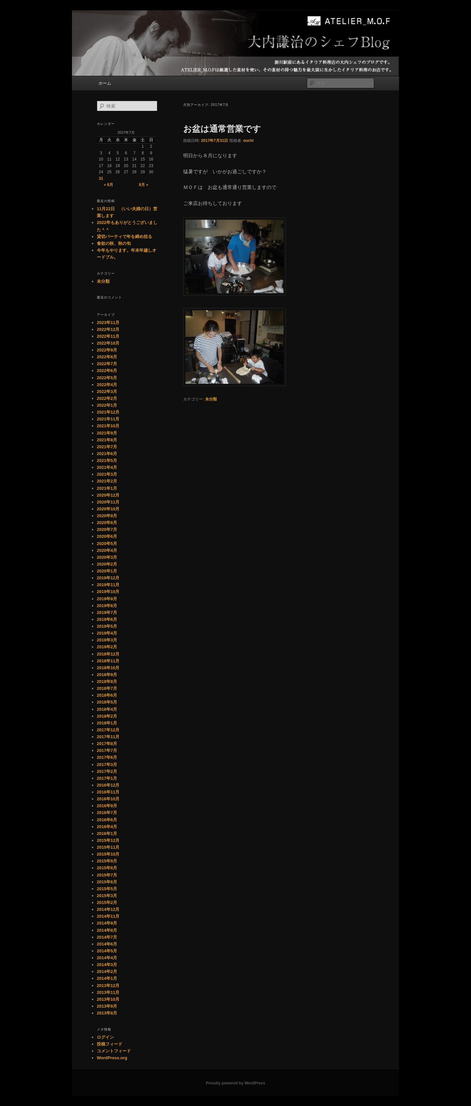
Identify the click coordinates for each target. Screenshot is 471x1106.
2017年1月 (107, 778)
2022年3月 (107, 391)
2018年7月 (107, 688)
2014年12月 (108, 909)
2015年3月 (107, 895)
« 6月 (108, 184)
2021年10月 (108, 425)
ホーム (104, 83)
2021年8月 (107, 439)
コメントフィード (114, 1050)
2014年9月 (107, 923)
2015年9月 (107, 861)
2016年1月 (107, 833)
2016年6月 (107, 819)
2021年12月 (108, 412)
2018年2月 (107, 716)
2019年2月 (107, 646)
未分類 (211, 399)
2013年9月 (107, 1006)
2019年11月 (108, 584)
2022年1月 (107, 405)
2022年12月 (108, 329)
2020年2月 (107, 564)
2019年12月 (108, 577)
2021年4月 (107, 467)
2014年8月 (107, 930)
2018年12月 (108, 654)
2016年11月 (108, 792)
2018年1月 (107, 723)
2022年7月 (107, 363)
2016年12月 (108, 785)
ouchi (248, 140)
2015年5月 (107, 888)
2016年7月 (107, 812)
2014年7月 (107, 937)
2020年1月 (107, 571)
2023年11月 (108, 322)
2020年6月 (107, 536)
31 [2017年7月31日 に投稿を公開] (101, 178)
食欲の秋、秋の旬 (114, 243)
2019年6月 (107, 619)
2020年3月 (107, 557)
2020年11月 (108, 502)
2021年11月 (108, 419)
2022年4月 (107, 384)
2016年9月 (107, 805)
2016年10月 (108, 798)
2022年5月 (107, 377)
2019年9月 (107, 598)
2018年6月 (107, 695)
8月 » (143, 184)
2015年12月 (108, 840)
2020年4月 (107, 550)
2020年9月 (107, 515)
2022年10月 (108, 343)
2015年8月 (107, 867)
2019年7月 (107, 612)
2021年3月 (107, 474)
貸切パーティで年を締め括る (124, 236)
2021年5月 (107, 460)
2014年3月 (107, 964)
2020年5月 (107, 543)
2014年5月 (107, 950)
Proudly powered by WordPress (235, 1083)
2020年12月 (108, 495)
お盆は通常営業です (222, 129)
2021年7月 (107, 446)
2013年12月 (108, 985)
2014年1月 (107, 978)
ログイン (105, 1037)
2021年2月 (107, 481)
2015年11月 (108, 847)
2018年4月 (107, 709)
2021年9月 (107, 433)
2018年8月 (107, 681)
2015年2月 (107, 902)
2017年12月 (108, 729)
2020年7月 (107, 529)
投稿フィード (109, 1044)
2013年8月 (107, 1013)
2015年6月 (107, 881)
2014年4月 (107, 957)
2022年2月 (107, 398)
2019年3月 (107, 640)
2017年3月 (107, 764)
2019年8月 (107, 605)
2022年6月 (107, 370)
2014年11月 (108, 916)
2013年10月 (108, 999)
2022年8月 (107, 356)
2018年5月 (107, 702)
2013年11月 (108, 992)
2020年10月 (108, 508)
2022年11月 (108, 336)
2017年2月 (107, 771)
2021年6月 (107, 453)
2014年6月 (107, 944)
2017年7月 (107, 750)
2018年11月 (108, 660)
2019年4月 (107, 633)
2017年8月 (107, 743)
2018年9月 (107, 674)
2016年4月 (107, 826)
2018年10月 (108, 667)
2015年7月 (107, 875)
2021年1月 (107, 488)
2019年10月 (108, 591)
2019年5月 (107, 626)
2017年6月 (107, 757)
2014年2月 (107, 971)
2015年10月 (108, 854)
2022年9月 (107, 350)
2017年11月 (108, 736)
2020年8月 (107, 522)
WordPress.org (112, 1057)
